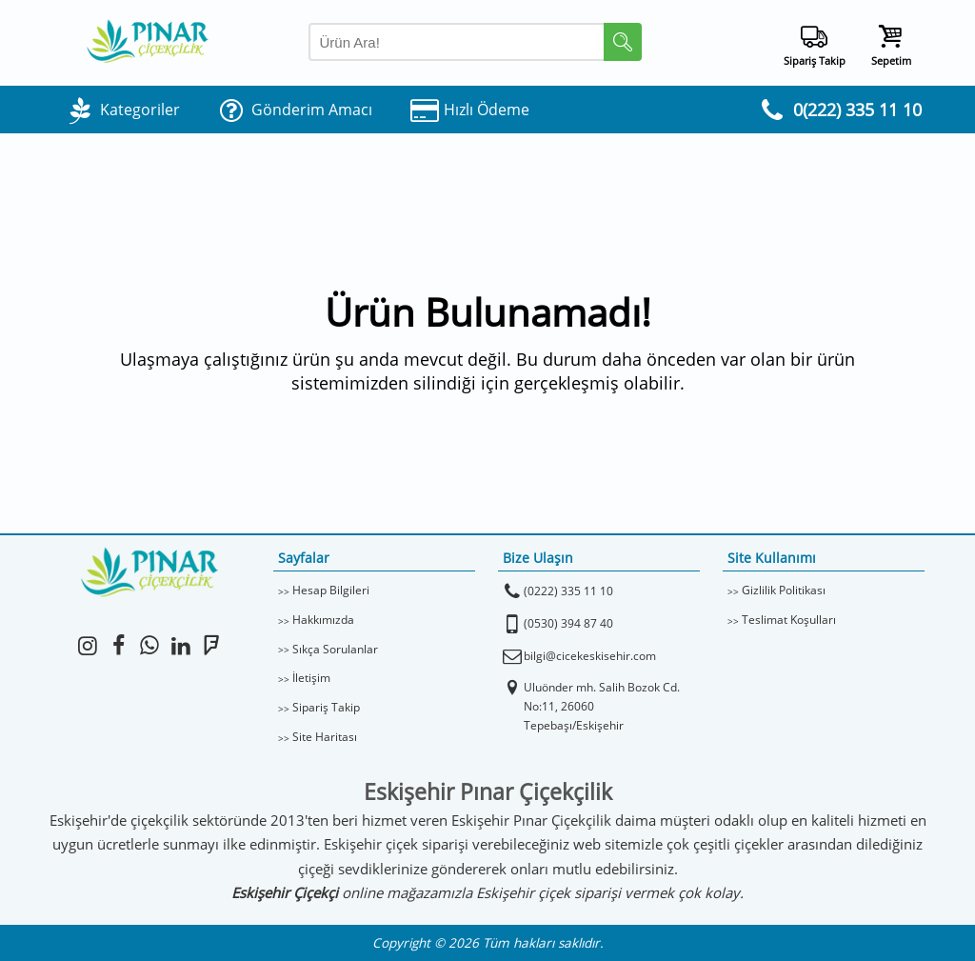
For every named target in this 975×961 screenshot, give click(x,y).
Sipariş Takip (326, 707)
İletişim (311, 678)
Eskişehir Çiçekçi (284, 892)
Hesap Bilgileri (330, 590)
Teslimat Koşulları (789, 619)
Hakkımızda (323, 619)
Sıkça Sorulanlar (335, 649)
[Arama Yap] (475, 42)
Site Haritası (324, 737)
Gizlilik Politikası (784, 590)
